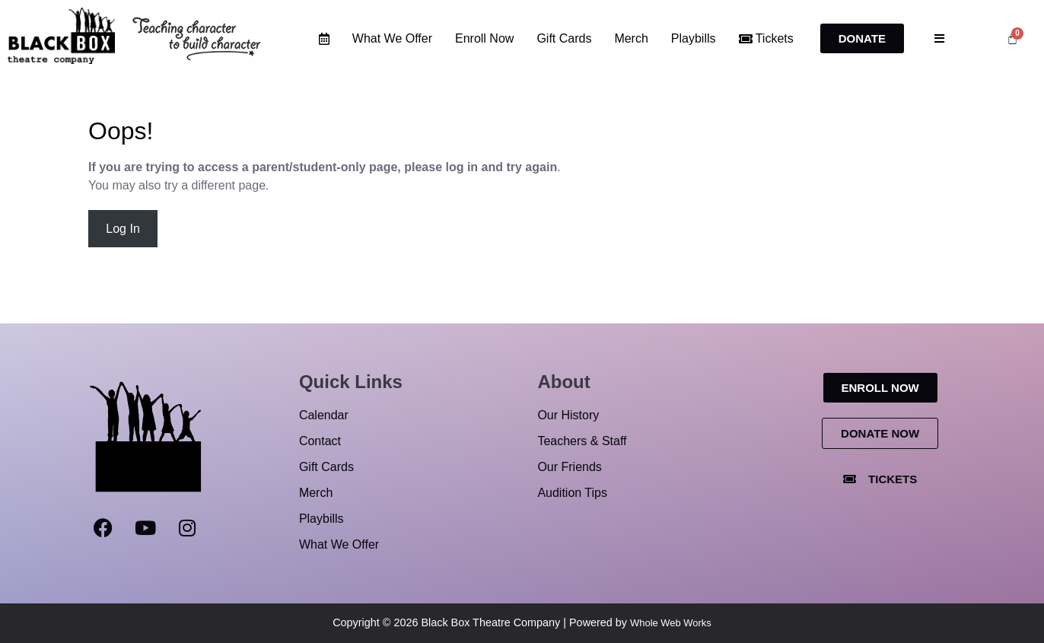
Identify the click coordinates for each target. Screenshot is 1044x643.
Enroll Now (484, 38)
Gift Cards (563, 38)
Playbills (693, 38)
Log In (122, 228)
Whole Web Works (670, 623)
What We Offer (392, 38)
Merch (631, 38)
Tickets (766, 38)
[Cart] (1012, 38)
